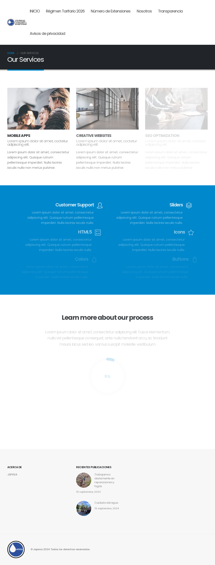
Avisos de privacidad (47, 33)
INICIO (35, 11)
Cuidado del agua (106, 503)
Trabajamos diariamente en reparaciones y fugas (104, 480)
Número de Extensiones (110, 11)
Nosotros (144, 11)
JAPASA (12, 474)
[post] (83, 508)
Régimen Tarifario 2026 (65, 11)
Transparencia (170, 11)
